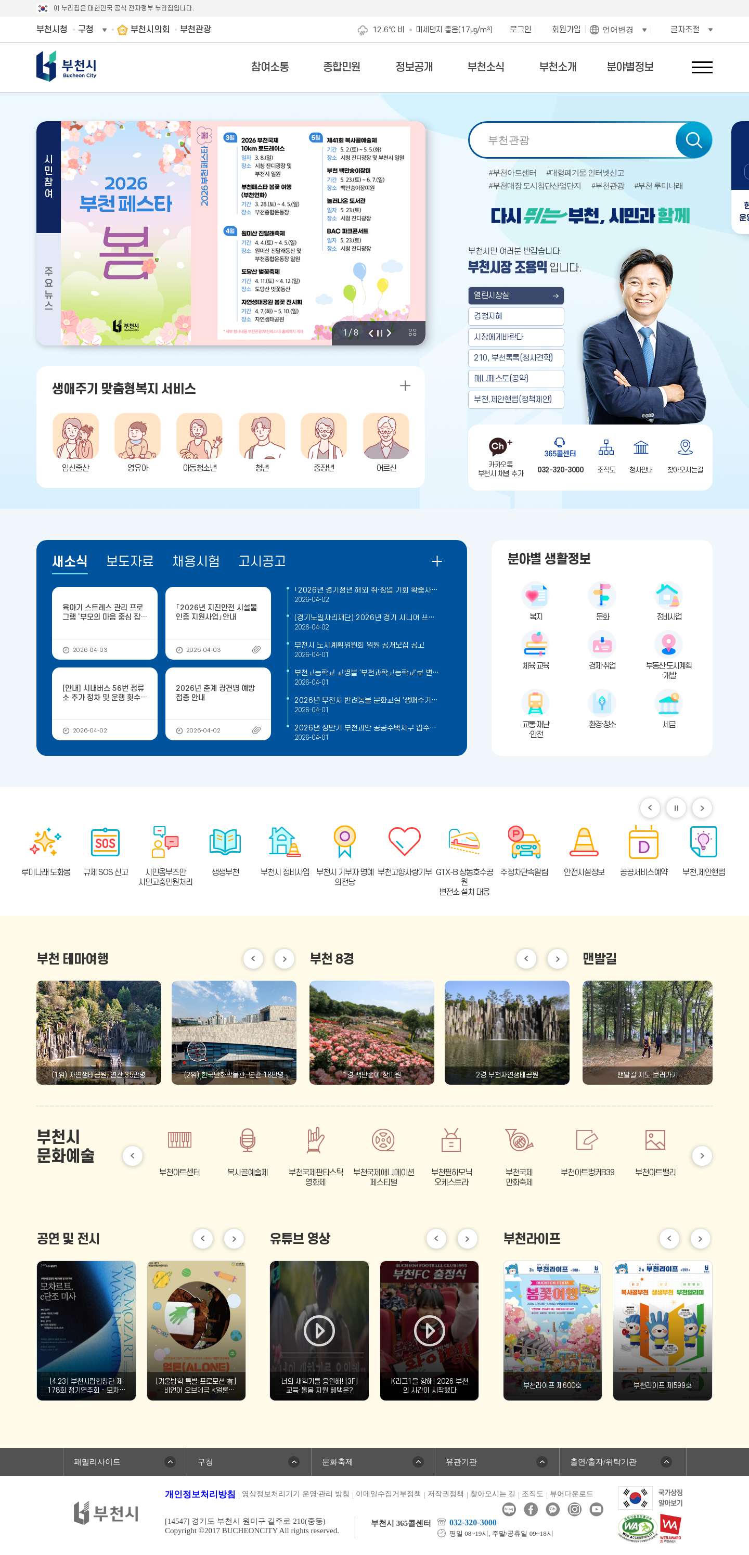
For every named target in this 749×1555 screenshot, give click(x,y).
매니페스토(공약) (501, 378)
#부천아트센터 (512, 173)
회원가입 (566, 29)
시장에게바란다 (498, 337)
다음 (389, 333)
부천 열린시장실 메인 (590, 308)
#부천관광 (607, 186)
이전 (371, 333)
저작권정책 (446, 1494)
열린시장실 (491, 295)
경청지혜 (488, 316)
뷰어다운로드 (571, 1494)
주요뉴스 (48, 289)
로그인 (521, 29)
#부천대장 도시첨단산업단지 (535, 186)
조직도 (533, 1494)
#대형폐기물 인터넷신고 (585, 173)
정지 (379, 333)
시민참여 (48, 177)
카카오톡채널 (553, 1509)
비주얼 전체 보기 (412, 332)
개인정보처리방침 (200, 1494)
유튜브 (596, 1509)
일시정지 (676, 808)
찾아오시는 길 (493, 1494)
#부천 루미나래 (659, 186)
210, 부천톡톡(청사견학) (513, 358)
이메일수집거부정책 (388, 1494)
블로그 (509, 1509)
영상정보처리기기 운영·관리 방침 (296, 1494)
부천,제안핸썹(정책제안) (513, 399)
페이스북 (531, 1509)
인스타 (574, 1509)
